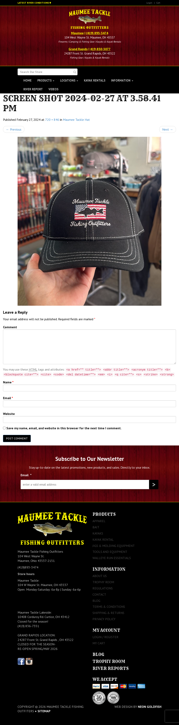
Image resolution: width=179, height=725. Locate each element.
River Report (33, 89)
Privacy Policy (103, 619)
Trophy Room (103, 582)
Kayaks (97, 533)
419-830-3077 (100, 49)
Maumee (77, 33)
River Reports (110, 668)
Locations (69, 80)
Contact (99, 594)
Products (45, 80)
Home (27, 80)
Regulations (102, 588)
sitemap (44, 711)
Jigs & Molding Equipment (113, 546)
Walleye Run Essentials (111, 558)
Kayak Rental (103, 540)
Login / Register (105, 637)
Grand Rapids (78, 49)
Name (8, 382)
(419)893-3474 (28, 567)
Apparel (98, 521)
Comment (10, 327)
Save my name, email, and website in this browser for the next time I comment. (63, 428)
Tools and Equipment (109, 552)
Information (122, 80)
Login (149, 2)
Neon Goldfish (149, 707)
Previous (13, 129)
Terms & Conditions (108, 607)
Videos (53, 89)
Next (167, 129)
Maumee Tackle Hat (76, 120)
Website (9, 414)
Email (8, 398)
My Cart (98, 643)
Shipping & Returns (108, 613)
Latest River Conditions (33, 2)
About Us (99, 576)
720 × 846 (52, 120)
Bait (95, 527)
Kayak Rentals (94, 80)
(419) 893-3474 (97, 33)
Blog (96, 601)
